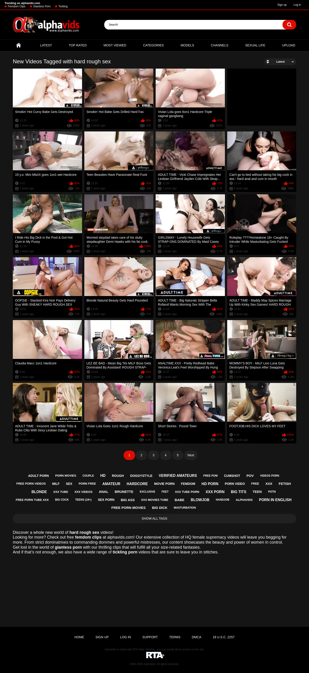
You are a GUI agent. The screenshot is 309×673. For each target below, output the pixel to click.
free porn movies (128, 508)
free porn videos (31, 483)
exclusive (147, 491)
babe (179, 500)
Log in (297, 4)
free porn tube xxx (32, 500)
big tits (238, 492)
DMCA (196, 637)
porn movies (65, 475)
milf (56, 484)
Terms (174, 637)
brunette (124, 492)
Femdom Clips (16, 6)
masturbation (185, 507)
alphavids (244, 500)
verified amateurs (178, 476)
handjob (222, 499)
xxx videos (84, 492)
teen (257, 492)
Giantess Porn (42, 6)
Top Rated (78, 45)
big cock (62, 499)
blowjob (200, 500)
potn (272, 491)
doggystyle (141, 476)
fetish (285, 484)
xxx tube (60, 492)
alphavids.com (120, 537)
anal (103, 492)
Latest (46, 45)
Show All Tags (154, 518)
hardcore (137, 484)
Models (187, 45)
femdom (188, 484)
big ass (128, 500)
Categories (153, 45)
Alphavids (150, 664)
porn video (235, 484)
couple (88, 475)
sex (69, 484)
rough (118, 476)
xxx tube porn (187, 492)
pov (250, 476)
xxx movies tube (154, 500)
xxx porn (215, 492)
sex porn (106, 500)
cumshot (232, 476)
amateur (111, 484)
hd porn (210, 484)
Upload (288, 45)
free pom (210, 475)
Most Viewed (115, 45)
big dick (160, 508)
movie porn (164, 484)
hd (103, 476)
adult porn (38, 476)
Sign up (282, 4)
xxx (269, 484)
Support (150, 637)
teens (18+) (83, 499)
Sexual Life (255, 45)
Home (18, 45)
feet (165, 491)
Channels (219, 45)
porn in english (275, 500)
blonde (39, 492)
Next (191, 455)
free (255, 483)
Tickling (62, 6)
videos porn (269, 475)
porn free (87, 483)
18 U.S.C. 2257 (223, 637)
